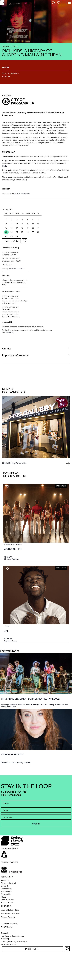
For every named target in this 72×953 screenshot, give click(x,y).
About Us (5, 880)
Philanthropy (6, 889)
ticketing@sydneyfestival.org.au (14, 941)
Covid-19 (4, 886)
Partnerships (6, 891)
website (9, 332)
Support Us (5, 894)
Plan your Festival (8, 883)
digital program (22, 193)
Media (3, 897)
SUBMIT (36, 824)
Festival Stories (7, 900)
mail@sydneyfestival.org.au (12, 936)
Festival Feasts (7, 902)
